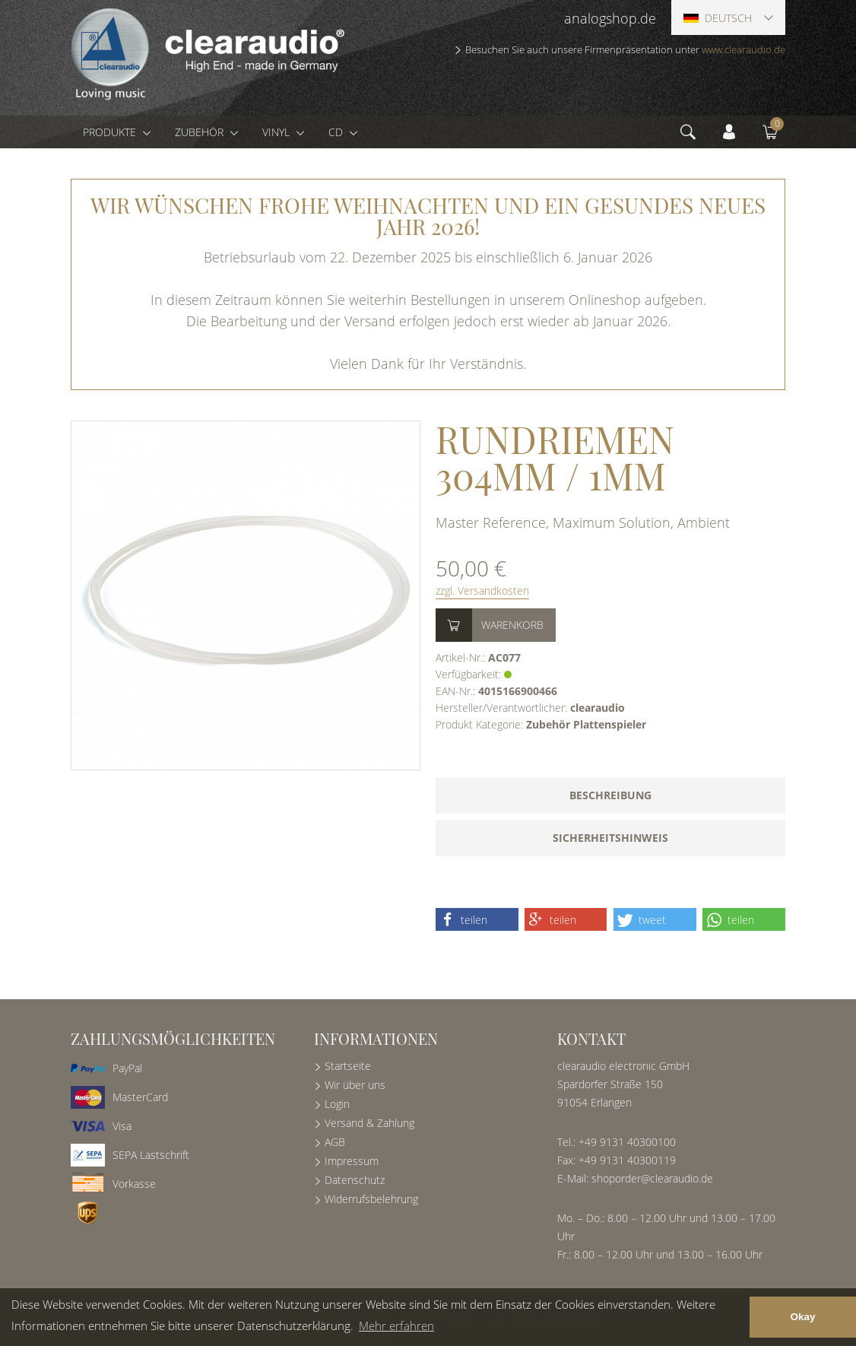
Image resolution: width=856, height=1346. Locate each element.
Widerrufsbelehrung (371, 1199)
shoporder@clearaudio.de (652, 1178)
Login (337, 1104)
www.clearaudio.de (743, 49)
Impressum (352, 1161)
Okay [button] (802, 1316)
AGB (335, 1142)
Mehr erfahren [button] (396, 1325)
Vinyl (277, 132)
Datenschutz (355, 1180)
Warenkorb (512, 624)
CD (337, 132)
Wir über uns (355, 1085)
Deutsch (717, 18)
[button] (477, 919)
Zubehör (201, 132)
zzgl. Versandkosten (482, 590)
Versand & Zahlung (369, 1123)
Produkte (111, 132)
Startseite (348, 1066)
